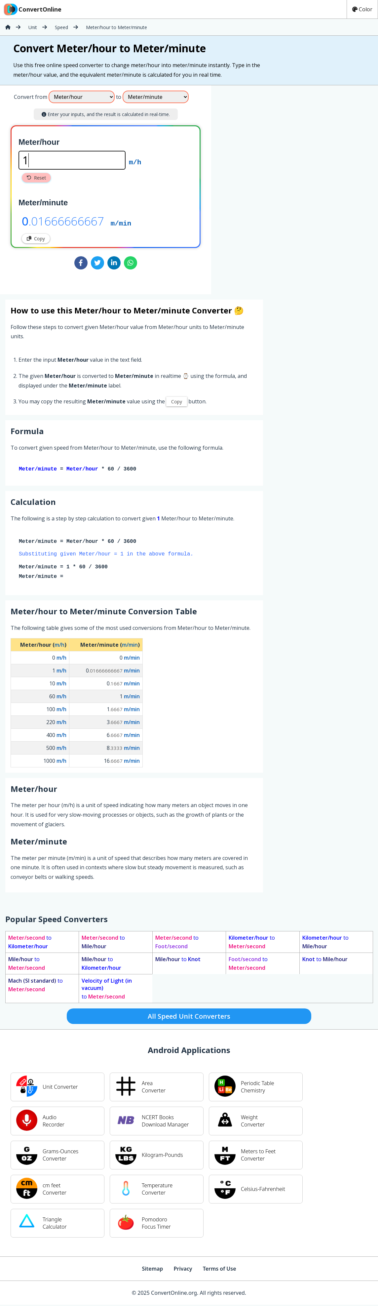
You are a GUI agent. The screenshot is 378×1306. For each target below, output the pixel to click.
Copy (36, 238)
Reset (36, 178)
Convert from (30, 97)
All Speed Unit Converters (189, 1017)
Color (362, 9)
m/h (135, 161)
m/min (121, 222)
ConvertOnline (32, 9)
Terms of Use (219, 1270)
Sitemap (152, 1270)
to (30, 943)
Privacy (182, 1270)
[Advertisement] (266, 187)
